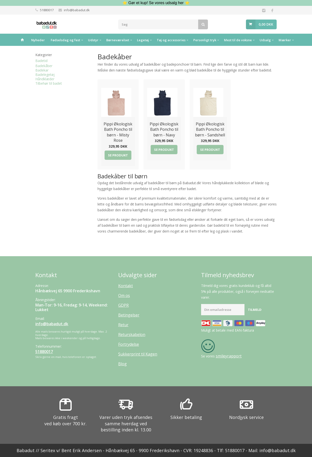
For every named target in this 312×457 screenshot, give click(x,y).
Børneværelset (117, 40)
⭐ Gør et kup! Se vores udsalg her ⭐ (156, 3)
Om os (124, 295)
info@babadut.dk (77, 10)
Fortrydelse (128, 344)
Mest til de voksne (238, 40)
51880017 (47, 10)
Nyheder (38, 40)
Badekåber (43, 65)
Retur (123, 324)
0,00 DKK (266, 24)
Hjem (22, 40)
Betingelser (128, 315)
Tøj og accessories (171, 40)
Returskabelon (131, 334)
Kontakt (125, 285)
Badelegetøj (45, 74)
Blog (122, 363)
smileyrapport (229, 356)
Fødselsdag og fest (65, 40)
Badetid (41, 60)
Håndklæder (44, 79)
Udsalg (265, 40)
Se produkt (118, 155)
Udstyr (93, 40)
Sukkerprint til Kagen (137, 354)
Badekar (42, 70)
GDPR (123, 305)
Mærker (285, 40)
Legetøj (143, 40)
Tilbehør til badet (48, 83)
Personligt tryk (204, 40)
